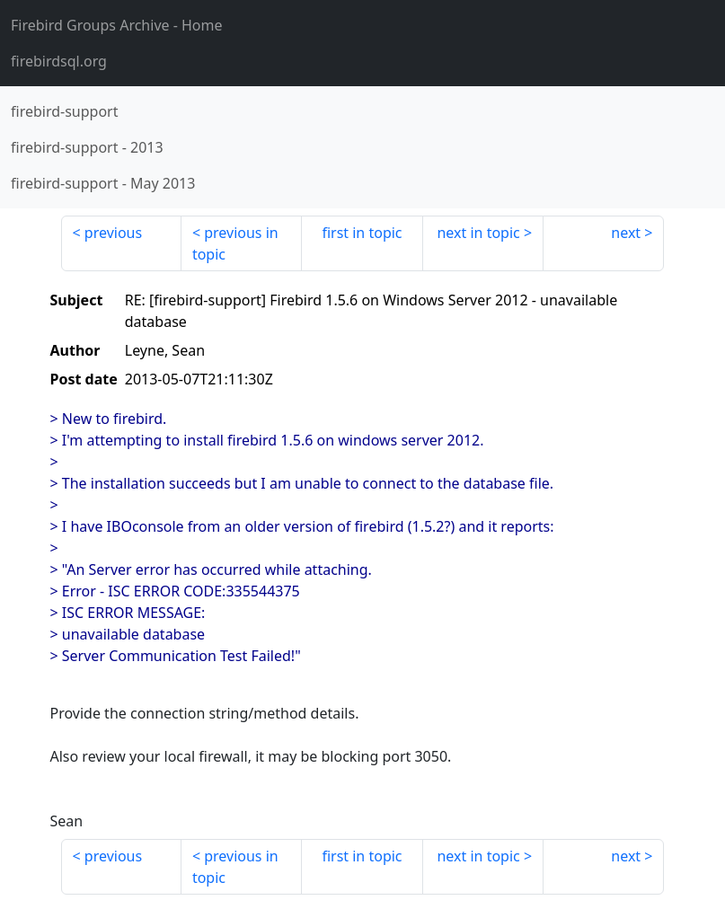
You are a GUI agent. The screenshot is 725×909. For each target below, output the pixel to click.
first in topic (362, 233)
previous (113, 233)
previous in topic (235, 243)
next (626, 233)
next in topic (478, 233)
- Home (117, 25)
